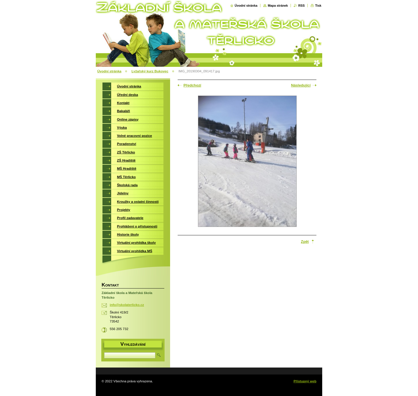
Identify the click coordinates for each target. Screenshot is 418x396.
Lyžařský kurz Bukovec (149, 71)
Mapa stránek (278, 5)
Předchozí (192, 85)
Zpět (305, 241)
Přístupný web (304, 381)
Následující (301, 85)
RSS (301, 5)
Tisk (318, 5)
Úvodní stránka (246, 5)
